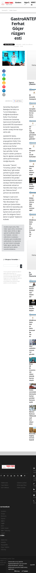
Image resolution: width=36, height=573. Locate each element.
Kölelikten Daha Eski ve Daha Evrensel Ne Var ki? (32, 228)
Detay (17, 571)
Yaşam (3, 533)
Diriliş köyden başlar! (31, 186)
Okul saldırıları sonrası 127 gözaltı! (32, 350)
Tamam (25, 571)
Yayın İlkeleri (4, 485)
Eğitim (3, 521)
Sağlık (2, 523)
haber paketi (3, 567)
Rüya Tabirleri (5, 547)
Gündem (18, 2)
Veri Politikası (5, 487)
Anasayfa (5, 10)
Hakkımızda (4, 483)
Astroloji (3, 549)
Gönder (21, 266)
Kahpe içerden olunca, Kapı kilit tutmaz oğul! (31, 204)
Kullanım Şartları (22, 483)
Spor (2, 526)
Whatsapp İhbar (21, 485)
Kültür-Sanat (13, 10)
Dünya (3, 514)
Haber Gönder (21, 487)
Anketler (3, 542)
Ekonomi (3, 516)
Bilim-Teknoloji (5, 530)
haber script (3, 571)
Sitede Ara (4, 540)
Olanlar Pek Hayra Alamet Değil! (31, 170)
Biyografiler (4, 545)
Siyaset (3, 518)
